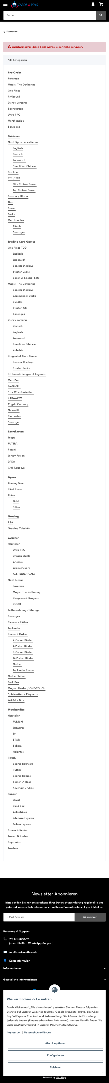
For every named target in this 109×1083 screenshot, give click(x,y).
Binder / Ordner (18, 634)
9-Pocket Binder (23, 652)
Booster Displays (23, 266)
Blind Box (18, 806)
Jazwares (18, 727)
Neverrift (13, 410)
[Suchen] (49, 15)
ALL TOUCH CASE (24, 574)
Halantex (18, 752)
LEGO (16, 800)
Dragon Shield (22, 556)
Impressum (13, 1032)
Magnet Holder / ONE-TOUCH (26, 688)
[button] (93, 4)
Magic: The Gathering (22, 84)
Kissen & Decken (18, 830)
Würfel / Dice (16, 700)
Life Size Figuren (23, 818)
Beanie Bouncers (23, 764)
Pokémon (13, 78)
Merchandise (16, 121)
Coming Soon (16, 483)
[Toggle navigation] (5, 2)
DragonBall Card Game (22, 356)
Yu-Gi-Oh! (14, 386)
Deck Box (13, 682)
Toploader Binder (23, 670)
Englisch (18, 148)
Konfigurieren (55, 1055)
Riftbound (14, 96)
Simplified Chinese (24, 166)
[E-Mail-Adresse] (39, 917)
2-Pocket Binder (23, 640)
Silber (16, 507)
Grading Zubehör (19, 528)
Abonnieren (90, 917)
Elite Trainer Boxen (24, 184)
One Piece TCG (17, 248)
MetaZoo (13, 380)
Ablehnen (55, 1067)
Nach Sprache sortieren (23, 142)
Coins (11, 495)
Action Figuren (22, 824)
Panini (12, 449)
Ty (14, 734)
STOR (16, 740)
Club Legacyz (16, 467)
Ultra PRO (14, 115)
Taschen (13, 848)
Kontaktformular (19, 961)
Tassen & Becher (18, 836)
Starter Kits (20, 308)
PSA (10, 522)
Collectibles (20, 812)
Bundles (17, 302)
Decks (11, 214)
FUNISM (18, 721)
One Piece (14, 90)
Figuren (12, 794)
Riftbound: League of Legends (26, 374)
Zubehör (18, 350)
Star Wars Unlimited (20, 392)
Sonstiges (14, 127)
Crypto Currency (18, 404)
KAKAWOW (15, 398)
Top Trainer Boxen (24, 190)
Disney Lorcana (17, 102)
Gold (16, 501)
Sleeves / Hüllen (18, 622)
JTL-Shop (61, 1078)
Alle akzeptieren (55, 1043)
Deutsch (18, 154)
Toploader (14, 628)
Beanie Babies (22, 776)
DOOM (17, 604)
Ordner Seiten (16, 676)
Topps (11, 437)
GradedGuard (21, 568)
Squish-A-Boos (22, 782)
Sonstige (13, 422)
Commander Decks (24, 296)
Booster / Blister (18, 196)
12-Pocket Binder (23, 658)
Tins (10, 202)
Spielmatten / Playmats (23, 694)
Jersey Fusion (16, 455)
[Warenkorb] (101, 4)
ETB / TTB (14, 178)
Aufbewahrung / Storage (23, 610)
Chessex (18, 562)
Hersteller (14, 544)
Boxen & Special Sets (26, 278)
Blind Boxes (15, 489)
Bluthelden (14, 416)
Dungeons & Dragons (26, 598)
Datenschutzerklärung (69, 902)
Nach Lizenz (15, 580)
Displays (13, 172)
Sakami (17, 746)
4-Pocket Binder (22, 646)
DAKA (11, 461)
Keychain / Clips (23, 788)
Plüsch (17, 226)
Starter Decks (21, 272)
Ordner (17, 664)
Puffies (17, 770)
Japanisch (19, 160)
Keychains (14, 842)
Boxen (11, 208)
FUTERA (12, 443)
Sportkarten (15, 108)
